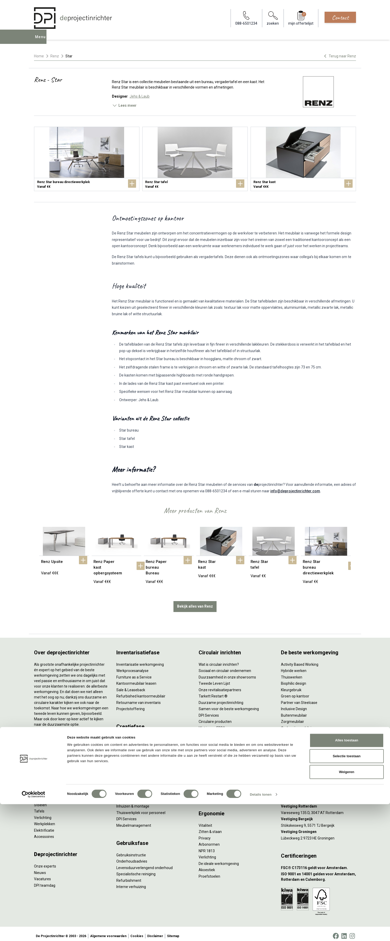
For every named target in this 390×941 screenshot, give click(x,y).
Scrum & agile (210, 785)
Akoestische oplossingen (54, 775)
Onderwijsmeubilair (297, 723)
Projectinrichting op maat (219, 791)
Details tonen (261, 931)
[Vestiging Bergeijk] (318, 814)
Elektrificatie (44, 826)
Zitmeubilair (44, 781)
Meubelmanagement (133, 821)
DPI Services (126, 814)
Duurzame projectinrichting (221, 698)
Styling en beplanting (133, 740)
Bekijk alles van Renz (195, 602)
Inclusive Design (294, 704)
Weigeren (346, 909)
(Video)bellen (209, 778)
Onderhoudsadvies (131, 857)
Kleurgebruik (291, 685)
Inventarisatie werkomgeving (140, 660)
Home (39, 56)
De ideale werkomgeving (219, 859)
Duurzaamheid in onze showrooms (227, 672)
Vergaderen (208, 753)
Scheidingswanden (49, 794)
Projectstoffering (48, 769)
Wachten (206, 772)
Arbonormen (209, 840)
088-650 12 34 (295, 753)
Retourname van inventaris (138, 698)
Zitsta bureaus (46, 756)
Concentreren (210, 766)
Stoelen (40, 800)
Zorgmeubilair (292, 717)
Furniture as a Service (134, 672)
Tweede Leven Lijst (214, 679)
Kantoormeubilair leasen (136, 679)
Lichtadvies (125, 766)
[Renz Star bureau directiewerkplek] (86, 159)
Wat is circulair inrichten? (219, 660)
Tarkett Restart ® (213, 692)
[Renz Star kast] (303, 159)
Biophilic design (293, 679)
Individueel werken (214, 759)
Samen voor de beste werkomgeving (229, 704)
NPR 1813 (207, 846)
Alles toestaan (346, 877)
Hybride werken (293, 666)
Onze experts (45, 862)
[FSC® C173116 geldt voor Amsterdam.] (318, 863)
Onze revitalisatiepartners (220, 685)
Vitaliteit (205, 821)
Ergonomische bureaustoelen (58, 749)
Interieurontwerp (130, 734)
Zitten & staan (210, 827)
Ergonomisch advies (132, 759)
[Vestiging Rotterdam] (318, 802)
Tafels (39, 807)
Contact (340, 17)
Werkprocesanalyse (132, 666)
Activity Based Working (299, 660)
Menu (41, 40)
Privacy (205, 833)
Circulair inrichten (130, 747)
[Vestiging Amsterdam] (318, 789)
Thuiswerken (291, 672)
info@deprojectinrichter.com (295, 491)
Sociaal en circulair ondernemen (225, 666)
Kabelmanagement (132, 772)
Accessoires (44, 832)
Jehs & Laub (140, 96)
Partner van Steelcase (299, 698)
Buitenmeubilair (294, 711)
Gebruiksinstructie (131, 850)
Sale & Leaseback (130, 685)
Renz (54, 56)
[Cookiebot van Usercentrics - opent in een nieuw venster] (33, 931)
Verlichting (42, 813)
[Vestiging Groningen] (318, 827)
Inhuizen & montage (132, 802)
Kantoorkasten (46, 787)
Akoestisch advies (131, 753)
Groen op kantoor (295, 692)
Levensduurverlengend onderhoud (144, 863)
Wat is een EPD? (212, 723)
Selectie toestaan (346, 893)
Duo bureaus (44, 762)
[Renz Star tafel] (195, 159)
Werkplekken (44, 819)
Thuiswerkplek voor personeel (140, 808)
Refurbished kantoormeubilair (140, 692)
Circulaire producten (215, 717)
